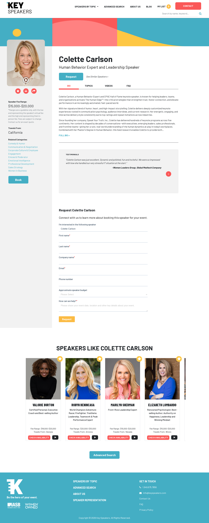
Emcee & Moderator (18, 157)
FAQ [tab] (129, 85)
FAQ (141, 504)
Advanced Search (114, 6)
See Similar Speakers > (97, 76)
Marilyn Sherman (122, 405)
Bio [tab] (69, 85)
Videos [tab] (109, 85)
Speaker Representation (89, 500)
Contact (188, 6)
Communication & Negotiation (23, 147)
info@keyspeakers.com (154, 493)
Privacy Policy (146, 509)
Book (18, 179)
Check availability (39, 437)
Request (71, 76)
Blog (149, 6)
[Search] (179, 13)
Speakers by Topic (85, 481)
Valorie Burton (43, 405)
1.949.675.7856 (150, 487)
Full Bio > (64, 135)
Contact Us (144, 498)
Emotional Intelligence (19, 160)
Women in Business (17, 170)
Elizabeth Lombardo (162, 405)
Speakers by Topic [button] (85, 6)
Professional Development (21, 163)
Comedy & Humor (16, 143)
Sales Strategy (15, 167)
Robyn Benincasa (83, 405)
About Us (135, 6)
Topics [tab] (89, 85)
